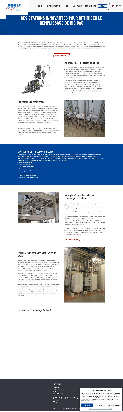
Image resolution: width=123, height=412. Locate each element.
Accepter (87, 405)
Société (39, 7)
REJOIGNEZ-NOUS (71, 397)
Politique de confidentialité (105, 409)
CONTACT (58, 397)
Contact (101, 6)
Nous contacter (61, 55)
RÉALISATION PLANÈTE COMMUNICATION (70, 408)
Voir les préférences (114, 405)
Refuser (100, 405)
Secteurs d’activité (52, 7)
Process (65, 7)
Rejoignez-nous (89, 7)
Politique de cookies (94, 409)
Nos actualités (77, 7)
